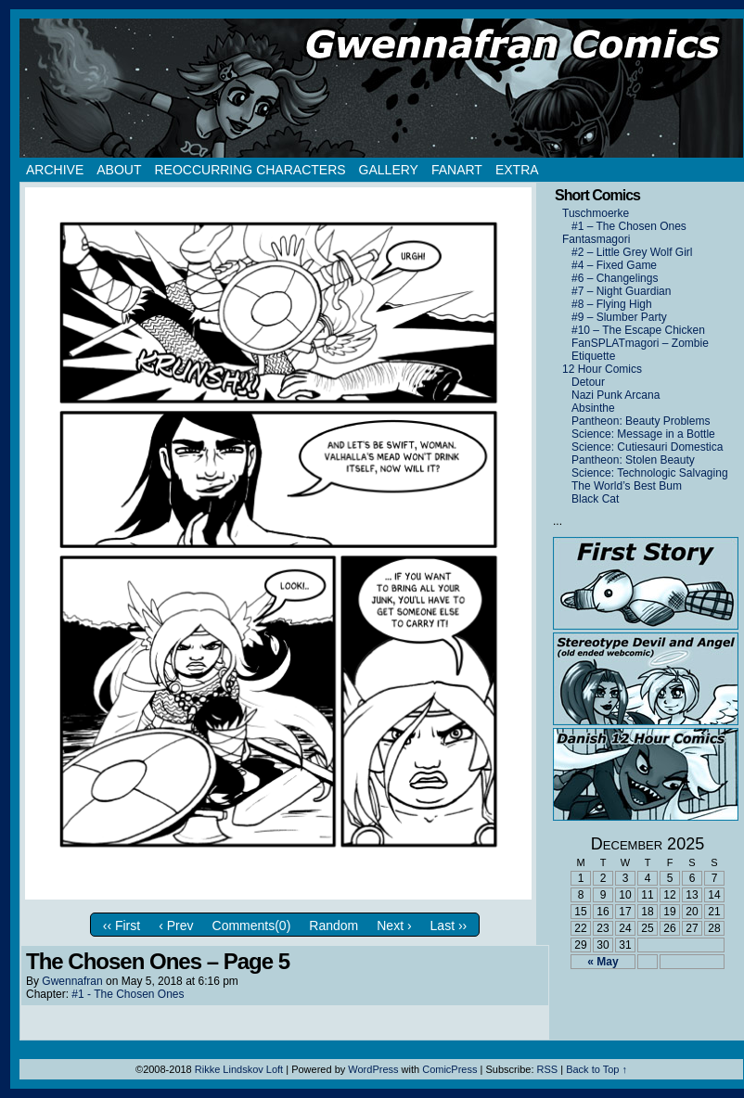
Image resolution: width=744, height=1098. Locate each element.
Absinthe (593, 408)
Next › (394, 925)
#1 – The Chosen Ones (628, 226)
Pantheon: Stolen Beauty (633, 459)
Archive (54, 169)
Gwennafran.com (381, 88)
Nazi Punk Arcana (615, 395)
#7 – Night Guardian (621, 291)
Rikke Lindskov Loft (239, 1069)
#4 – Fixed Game (614, 265)
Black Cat (595, 498)
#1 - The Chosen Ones (127, 994)
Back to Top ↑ (596, 1069)
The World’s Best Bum (626, 485)
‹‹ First (121, 925)
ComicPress (449, 1069)
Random (333, 925)
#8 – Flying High (611, 304)
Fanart (456, 169)
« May (602, 961)
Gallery (388, 169)
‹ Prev (176, 925)
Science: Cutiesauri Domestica (647, 446)
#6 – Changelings (614, 278)
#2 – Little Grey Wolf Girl (632, 252)
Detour (588, 382)
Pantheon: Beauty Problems (640, 421)
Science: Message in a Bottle (643, 434)
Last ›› (449, 925)
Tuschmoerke (595, 213)
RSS (547, 1069)
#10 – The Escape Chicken (638, 330)
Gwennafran (72, 981)
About (118, 169)
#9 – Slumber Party (619, 317)
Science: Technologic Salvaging (649, 472)
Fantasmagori (596, 239)
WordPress (373, 1069)
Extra (517, 169)
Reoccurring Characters (249, 169)
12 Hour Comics (602, 369)
